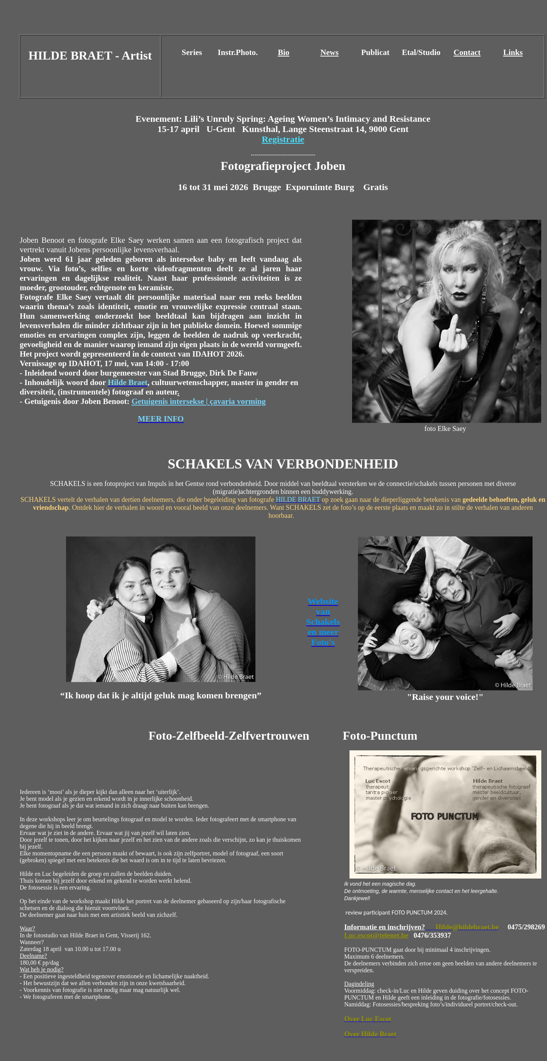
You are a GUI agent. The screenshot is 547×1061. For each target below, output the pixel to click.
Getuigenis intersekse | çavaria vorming (199, 401)
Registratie (283, 139)
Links (513, 52)
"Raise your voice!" (445, 697)
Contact (467, 52)
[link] (320, 187)
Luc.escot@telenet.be (376, 935)
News (329, 52)
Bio (283, 52)
